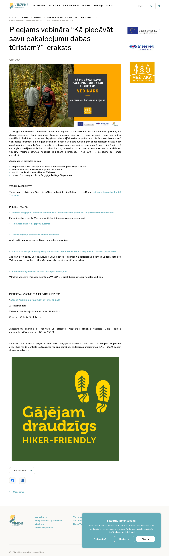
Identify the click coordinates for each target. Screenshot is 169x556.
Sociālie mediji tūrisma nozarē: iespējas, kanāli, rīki (39, 271)
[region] (121, 530)
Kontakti (110, 5)
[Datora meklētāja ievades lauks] (146, 6)
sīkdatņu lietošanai (125, 532)
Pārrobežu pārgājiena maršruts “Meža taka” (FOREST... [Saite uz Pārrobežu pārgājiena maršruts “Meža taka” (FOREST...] (70, 17)
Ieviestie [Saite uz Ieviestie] (37, 17)
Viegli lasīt (40, 524)
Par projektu (23, 470)
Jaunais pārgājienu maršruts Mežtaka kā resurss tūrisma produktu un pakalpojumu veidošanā (63, 212)
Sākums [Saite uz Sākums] (12, 17)
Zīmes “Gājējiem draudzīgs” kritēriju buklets (35, 300)
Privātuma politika (44, 527)
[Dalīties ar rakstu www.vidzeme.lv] (12, 480)
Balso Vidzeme (80, 524)
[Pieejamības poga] (159, 6)
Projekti (86, 5)
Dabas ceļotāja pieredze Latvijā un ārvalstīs (36, 234)
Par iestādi (54, 5)
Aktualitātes (39, 5)
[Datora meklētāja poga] (152, 6)
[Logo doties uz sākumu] (20, 520)
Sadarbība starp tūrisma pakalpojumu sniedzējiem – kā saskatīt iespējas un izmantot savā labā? (64, 251)
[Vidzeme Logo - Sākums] (18, 6)
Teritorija (98, 5)
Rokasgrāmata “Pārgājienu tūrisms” (31, 223)
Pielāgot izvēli (100, 539)
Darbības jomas (71, 5)
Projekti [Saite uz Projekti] (25, 17)
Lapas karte (41, 517)
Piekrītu (145, 539)
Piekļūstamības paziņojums (48, 520)
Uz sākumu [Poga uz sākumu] (16, 492)
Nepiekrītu (124, 539)
